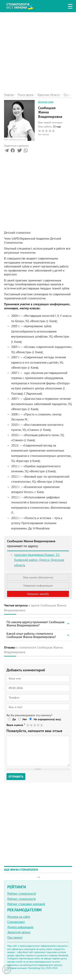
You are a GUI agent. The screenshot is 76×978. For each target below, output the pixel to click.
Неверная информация (38, 585)
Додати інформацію (20, 927)
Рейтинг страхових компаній (26, 904)
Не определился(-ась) (47, 719)
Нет (24, 719)
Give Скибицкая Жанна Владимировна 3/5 (35, 725)
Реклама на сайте (18, 917)
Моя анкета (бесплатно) (38, 577)
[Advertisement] (38, 50)
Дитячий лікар (46, 101)
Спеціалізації (16, 922)
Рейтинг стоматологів (21, 899)
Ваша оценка (15, 725)
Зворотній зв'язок (18, 932)
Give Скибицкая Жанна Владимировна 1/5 (28, 725)
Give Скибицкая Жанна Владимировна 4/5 (38, 725)
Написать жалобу (38, 594)
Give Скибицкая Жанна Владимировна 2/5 (31, 725)
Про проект (14, 937)
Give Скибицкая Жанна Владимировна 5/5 (42, 725)
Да (14, 719)
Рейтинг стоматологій (21, 893)
